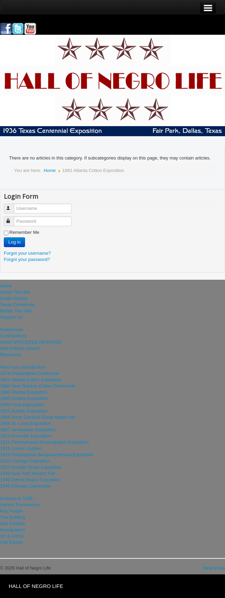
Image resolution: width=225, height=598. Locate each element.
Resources (11, 354)
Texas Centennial (17, 304)
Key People (11, 511)
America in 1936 (16, 498)
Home (50, 170)
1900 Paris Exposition (22, 404)
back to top (214, 568)
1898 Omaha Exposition (24, 398)
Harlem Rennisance (20, 504)
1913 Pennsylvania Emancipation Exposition (44, 442)
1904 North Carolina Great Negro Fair (38, 417)
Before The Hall (15, 310)
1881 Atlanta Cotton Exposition (31, 379)
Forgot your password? (27, 259)
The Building (12, 517)
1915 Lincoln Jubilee (20, 448)
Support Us (11, 317)
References (11, 329)
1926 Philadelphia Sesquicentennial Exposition (47, 454)
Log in (14, 242)
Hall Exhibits (12, 523)
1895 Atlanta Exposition (23, 392)
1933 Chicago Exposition (25, 461)
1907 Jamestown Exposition (28, 429)
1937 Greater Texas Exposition (31, 467)
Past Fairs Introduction (22, 367)
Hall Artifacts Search (20, 348)
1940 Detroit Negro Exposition (30, 479)
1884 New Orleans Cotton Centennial (37, 385)
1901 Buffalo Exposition (23, 410)
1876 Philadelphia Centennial (29, 373)
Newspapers (12, 529)
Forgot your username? (27, 253)
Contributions (13, 335)
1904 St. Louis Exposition (25, 423)
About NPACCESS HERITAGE (30, 342)
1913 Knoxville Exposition (25, 436)
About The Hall (15, 292)
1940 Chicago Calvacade (25, 486)
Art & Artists (12, 536)
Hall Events (11, 542)
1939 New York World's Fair (28, 473)
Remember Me (24, 232)
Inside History (13, 298)
